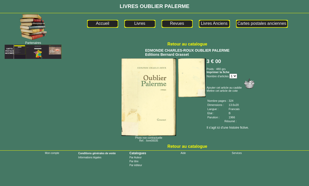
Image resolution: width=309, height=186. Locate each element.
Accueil (102, 23)
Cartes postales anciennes (261, 23)
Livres (139, 23)
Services (237, 153)
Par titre (133, 161)
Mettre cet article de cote (222, 90)
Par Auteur (135, 157)
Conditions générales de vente (97, 153)
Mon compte (52, 153)
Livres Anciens (214, 23)
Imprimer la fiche (218, 72)
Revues (177, 23)
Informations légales (89, 157)
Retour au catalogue (187, 44)
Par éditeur (135, 165)
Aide (183, 153)
